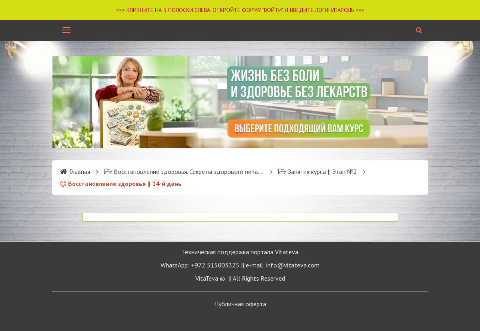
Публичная (240, 304)
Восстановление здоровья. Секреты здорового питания (184, 171)
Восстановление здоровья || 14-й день (121, 183)
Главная (75, 171)
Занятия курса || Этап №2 (317, 171)
